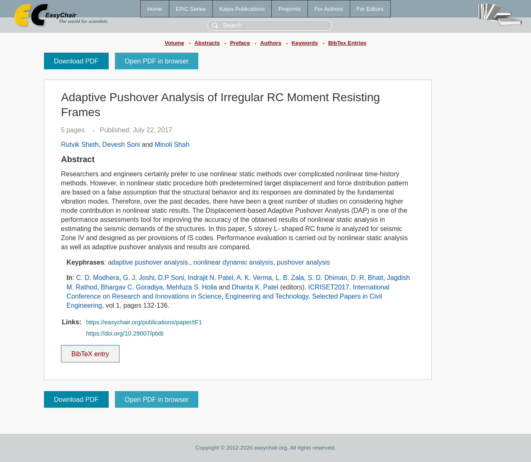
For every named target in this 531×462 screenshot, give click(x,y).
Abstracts (206, 43)
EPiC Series (191, 9)
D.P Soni (171, 277)
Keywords (305, 43)
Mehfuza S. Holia (191, 287)
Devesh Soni (121, 144)
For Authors (328, 9)
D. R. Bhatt (367, 277)
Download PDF (76, 61)
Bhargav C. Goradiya (132, 287)
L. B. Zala (289, 277)
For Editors (370, 9)
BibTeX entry (90, 351)
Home (154, 9)
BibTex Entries (347, 43)
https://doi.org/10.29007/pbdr (124, 333)
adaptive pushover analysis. (149, 262)
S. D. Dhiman (327, 277)
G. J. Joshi (138, 277)
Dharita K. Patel (255, 287)
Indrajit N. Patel (210, 277)
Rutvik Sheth (80, 144)
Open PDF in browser (157, 61)
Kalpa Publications (242, 9)
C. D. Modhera (97, 277)
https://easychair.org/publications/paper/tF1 (144, 322)
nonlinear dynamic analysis (233, 262)
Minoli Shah (172, 144)
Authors (270, 43)
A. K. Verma (254, 277)
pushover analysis (303, 262)
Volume (174, 43)
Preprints (289, 9)
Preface (240, 43)
